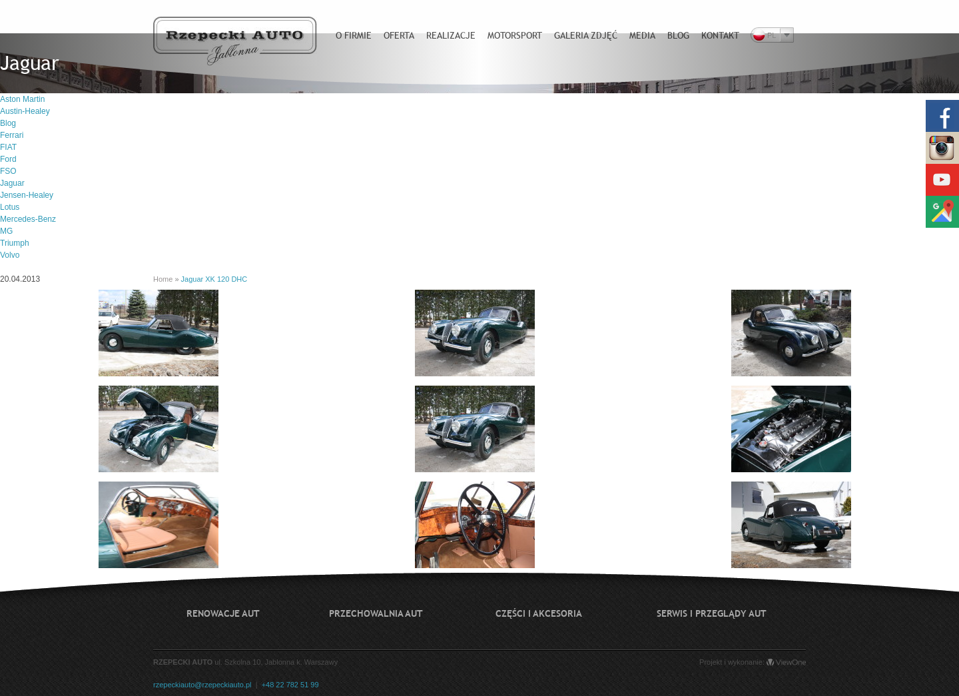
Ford (8, 159)
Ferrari (11, 135)
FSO (8, 171)
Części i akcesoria (538, 613)
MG (6, 231)
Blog (8, 123)
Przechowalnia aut (376, 613)
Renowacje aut (223, 613)
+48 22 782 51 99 (290, 685)
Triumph (14, 243)
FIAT (8, 147)
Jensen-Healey (26, 195)
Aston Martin (22, 99)
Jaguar (12, 183)
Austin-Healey (25, 111)
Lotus (9, 207)
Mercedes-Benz (28, 219)
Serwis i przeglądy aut (712, 613)
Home (162, 279)
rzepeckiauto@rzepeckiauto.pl (202, 685)
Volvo (9, 255)
